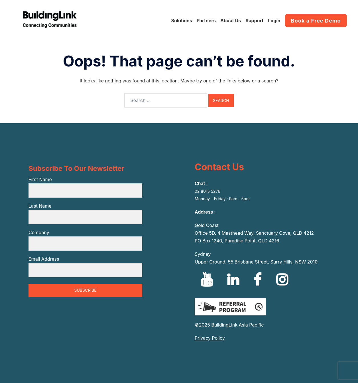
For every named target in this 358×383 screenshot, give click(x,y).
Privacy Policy (210, 338)
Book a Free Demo (316, 20)
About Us (230, 20)
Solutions (181, 20)
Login (274, 20)
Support (254, 20)
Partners (206, 20)
